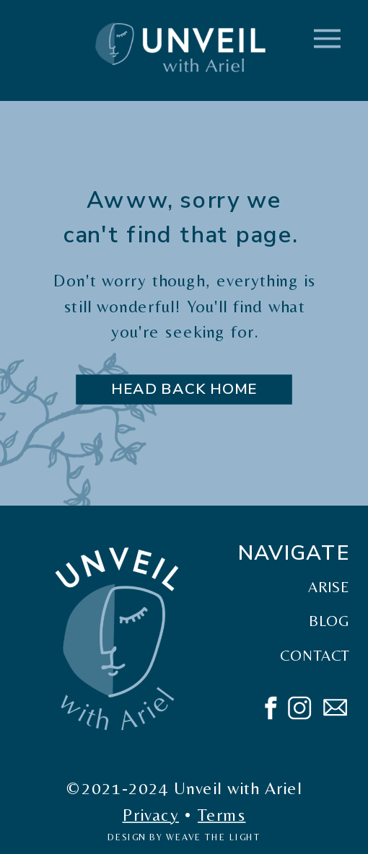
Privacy (151, 814)
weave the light (213, 837)
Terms (222, 814)
